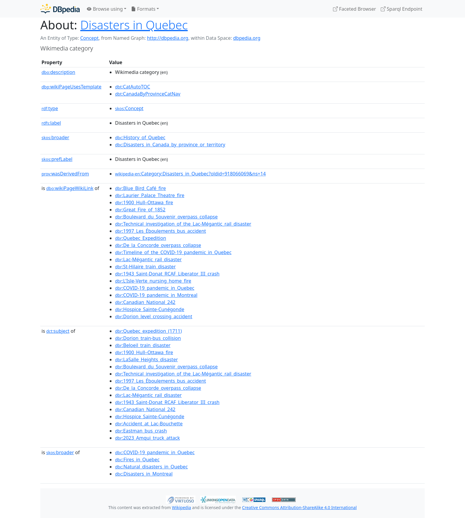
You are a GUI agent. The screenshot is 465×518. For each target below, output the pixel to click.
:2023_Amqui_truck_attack (147, 438)
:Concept (129, 108)
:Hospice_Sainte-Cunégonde (149, 309)
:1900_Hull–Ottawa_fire (144, 202)
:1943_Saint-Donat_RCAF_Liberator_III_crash (167, 273)
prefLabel (57, 159)
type (50, 108)
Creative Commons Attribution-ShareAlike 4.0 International (299, 507)
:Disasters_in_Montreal (144, 474)
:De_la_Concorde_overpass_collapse (158, 245)
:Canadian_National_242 (145, 302)
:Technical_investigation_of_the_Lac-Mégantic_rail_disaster (183, 224)
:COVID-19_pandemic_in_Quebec (154, 288)
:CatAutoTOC (132, 86)
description (58, 72)
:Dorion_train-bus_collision (148, 338)
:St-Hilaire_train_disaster (145, 266)
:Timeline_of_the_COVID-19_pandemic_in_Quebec (173, 252)
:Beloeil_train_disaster (143, 345)
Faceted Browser (354, 9)
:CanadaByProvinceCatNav (147, 94)
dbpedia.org (246, 38)
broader (55, 137)
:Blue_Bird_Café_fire (140, 188)
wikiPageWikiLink (69, 188)
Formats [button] (143, 9)
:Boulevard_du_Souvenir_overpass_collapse (166, 216)
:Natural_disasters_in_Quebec (151, 466)
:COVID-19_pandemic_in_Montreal (156, 295)
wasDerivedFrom (65, 173)
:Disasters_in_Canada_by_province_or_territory (170, 144)
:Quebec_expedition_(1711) (148, 331)
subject (57, 331)
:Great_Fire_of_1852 (140, 209)
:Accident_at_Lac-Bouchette (149, 423)
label (51, 123)
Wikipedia (181, 507)
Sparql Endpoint (401, 9)
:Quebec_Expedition (140, 238)
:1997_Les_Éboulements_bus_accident (160, 231)
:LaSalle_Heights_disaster (146, 359)
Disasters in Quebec (134, 25)
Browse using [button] (105, 9)
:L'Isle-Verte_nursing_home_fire (153, 281)
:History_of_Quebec (140, 137)
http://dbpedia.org (167, 38)
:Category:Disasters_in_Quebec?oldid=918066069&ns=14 (190, 173)
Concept (89, 38)
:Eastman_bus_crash (141, 430)
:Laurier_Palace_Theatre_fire (149, 195)
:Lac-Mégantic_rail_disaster (148, 259)
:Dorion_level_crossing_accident (153, 316)
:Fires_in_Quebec (137, 459)
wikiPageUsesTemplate (71, 86)
